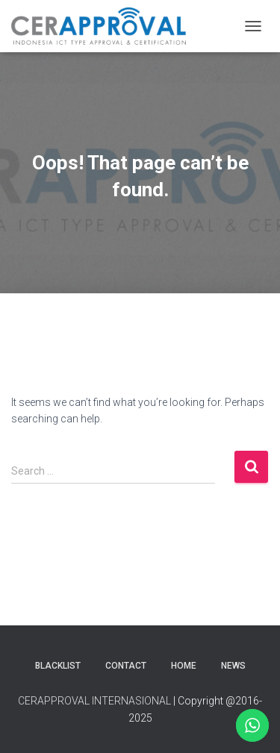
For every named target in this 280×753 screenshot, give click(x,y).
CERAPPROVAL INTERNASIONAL (94, 701)
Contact (125, 665)
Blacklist (58, 665)
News (233, 665)
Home (183, 665)
